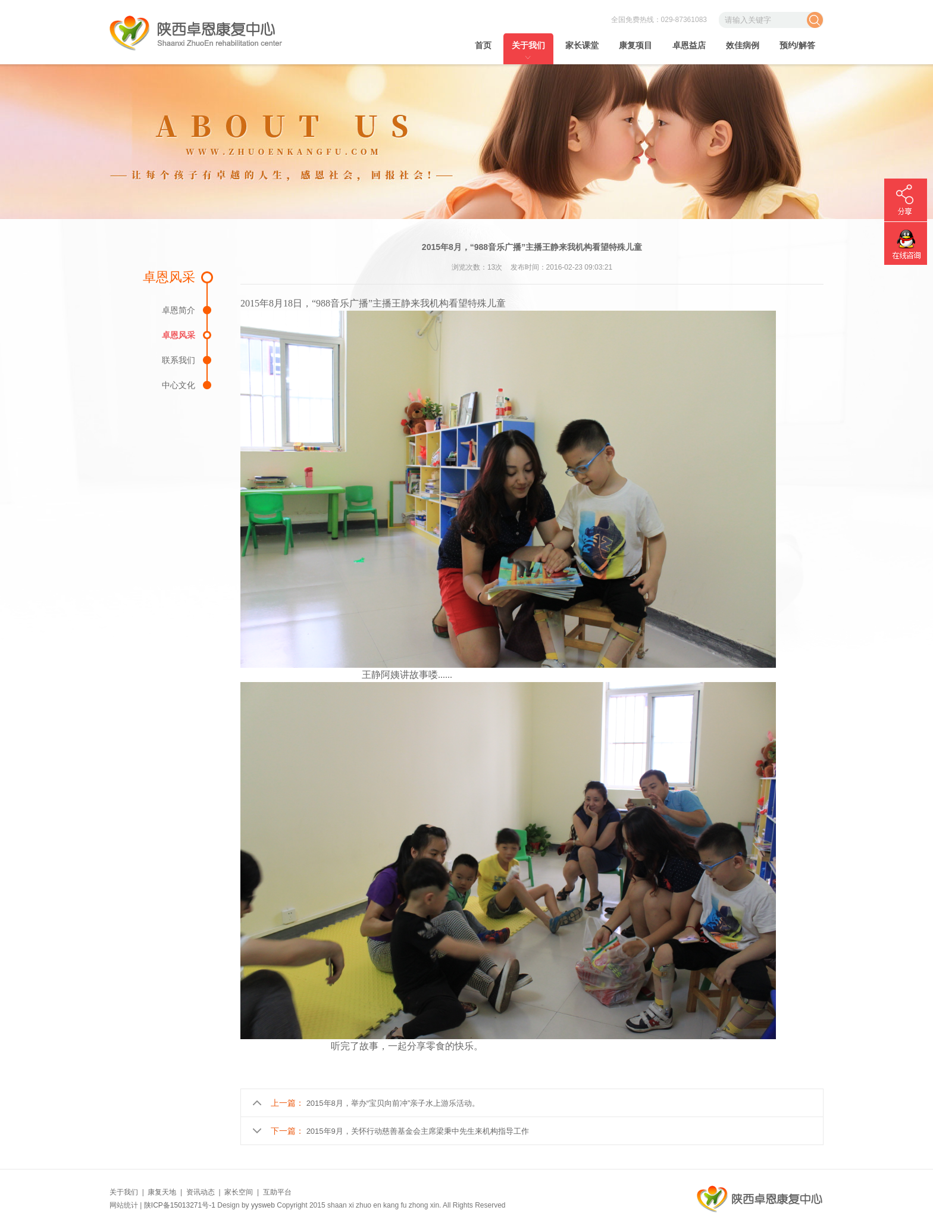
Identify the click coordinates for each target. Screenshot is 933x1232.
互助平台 (277, 1192)
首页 (483, 45)
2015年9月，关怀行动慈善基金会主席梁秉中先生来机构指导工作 (417, 1131)
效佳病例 (742, 45)
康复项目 (635, 45)
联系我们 (178, 359)
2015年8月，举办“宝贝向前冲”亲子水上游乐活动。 (393, 1103)
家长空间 (238, 1192)
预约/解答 (797, 45)
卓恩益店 (689, 45)
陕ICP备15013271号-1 (179, 1205)
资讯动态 (200, 1192)
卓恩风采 (178, 334)
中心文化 (178, 384)
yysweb (263, 1205)
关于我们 (528, 45)
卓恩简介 (178, 309)
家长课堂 (582, 45)
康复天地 (162, 1192)
